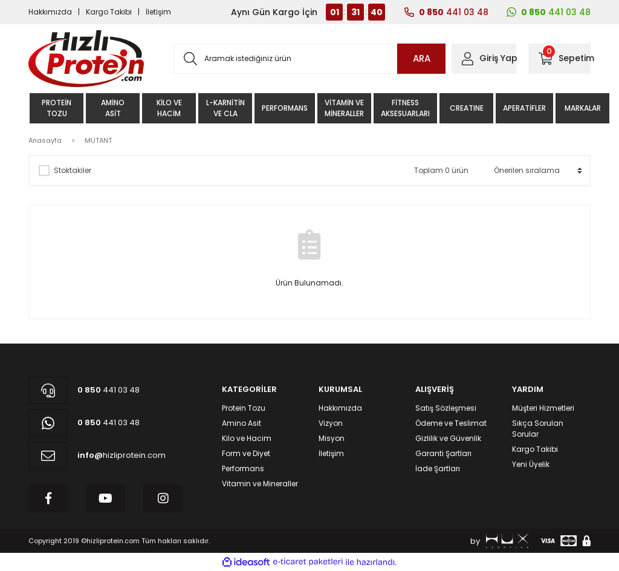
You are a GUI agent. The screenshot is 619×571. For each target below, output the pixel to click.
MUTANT (98, 140)
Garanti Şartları (443, 453)
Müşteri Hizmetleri (543, 408)
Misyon (332, 438)
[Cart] (559, 59)
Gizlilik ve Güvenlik (448, 438)
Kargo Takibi (109, 12)
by (499, 540)
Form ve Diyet (246, 453)
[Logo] (86, 58)
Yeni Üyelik (530, 464)
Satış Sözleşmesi (445, 408)
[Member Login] (484, 59)
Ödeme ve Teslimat (451, 423)
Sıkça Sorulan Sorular (537, 428)
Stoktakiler (72, 170)
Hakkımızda (50, 12)
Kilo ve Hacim (246, 438)
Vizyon (331, 423)
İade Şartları (437, 468)
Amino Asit (241, 423)
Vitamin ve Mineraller (260, 483)
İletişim (158, 12)
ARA (421, 58)
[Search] (309, 59)
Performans (243, 468)
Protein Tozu (243, 408)
